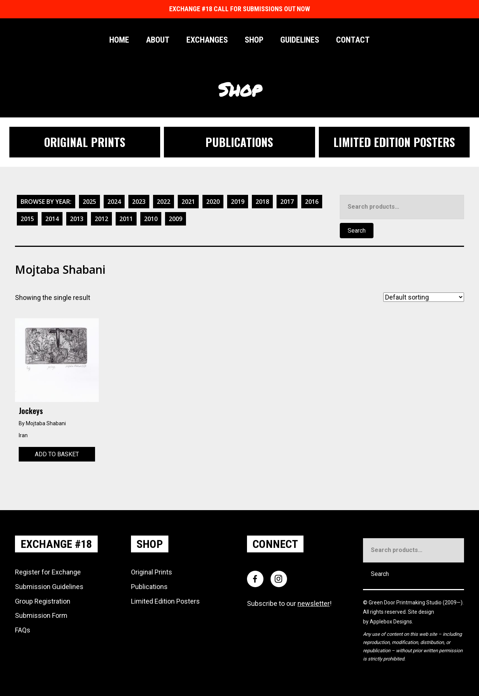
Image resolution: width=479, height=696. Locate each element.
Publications (149, 587)
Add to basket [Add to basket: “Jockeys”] (57, 454)
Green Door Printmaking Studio (406, 602)
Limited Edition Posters (165, 601)
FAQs (22, 630)
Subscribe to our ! (289, 603)
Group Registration (42, 601)
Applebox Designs (391, 622)
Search (357, 230)
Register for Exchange (48, 572)
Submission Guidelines (49, 587)
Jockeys (31, 410)
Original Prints (151, 572)
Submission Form (41, 615)
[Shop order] (423, 297)
